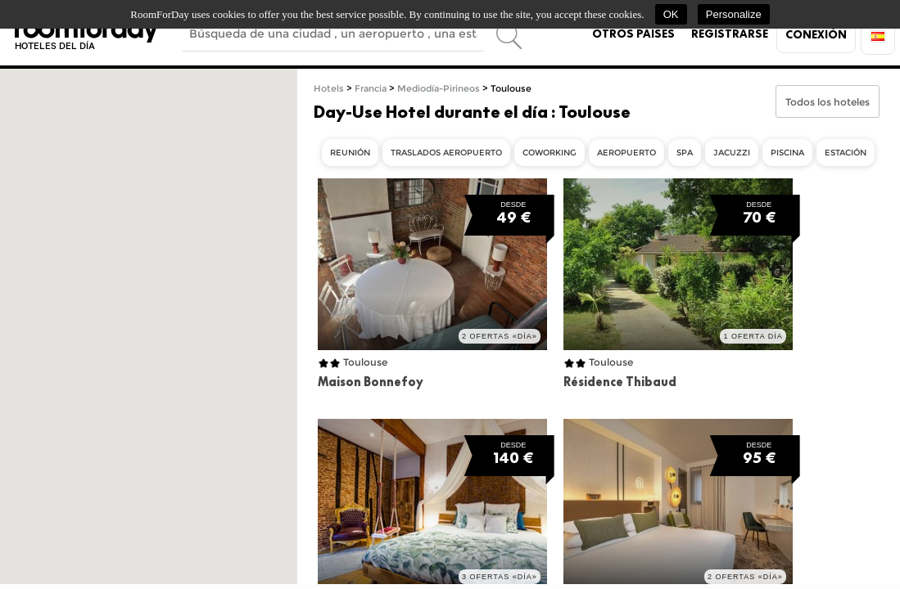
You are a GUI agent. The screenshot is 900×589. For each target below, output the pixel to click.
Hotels (329, 88)
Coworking (549, 152)
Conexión (816, 34)
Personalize (734, 14)
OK (671, 14)
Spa (684, 152)
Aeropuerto (626, 152)
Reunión (350, 152)
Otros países (633, 33)
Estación (845, 152)
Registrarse (729, 33)
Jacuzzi (731, 152)
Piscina (787, 152)
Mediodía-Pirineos (438, 88)
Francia (371, 88)
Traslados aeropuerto (446, 152)
